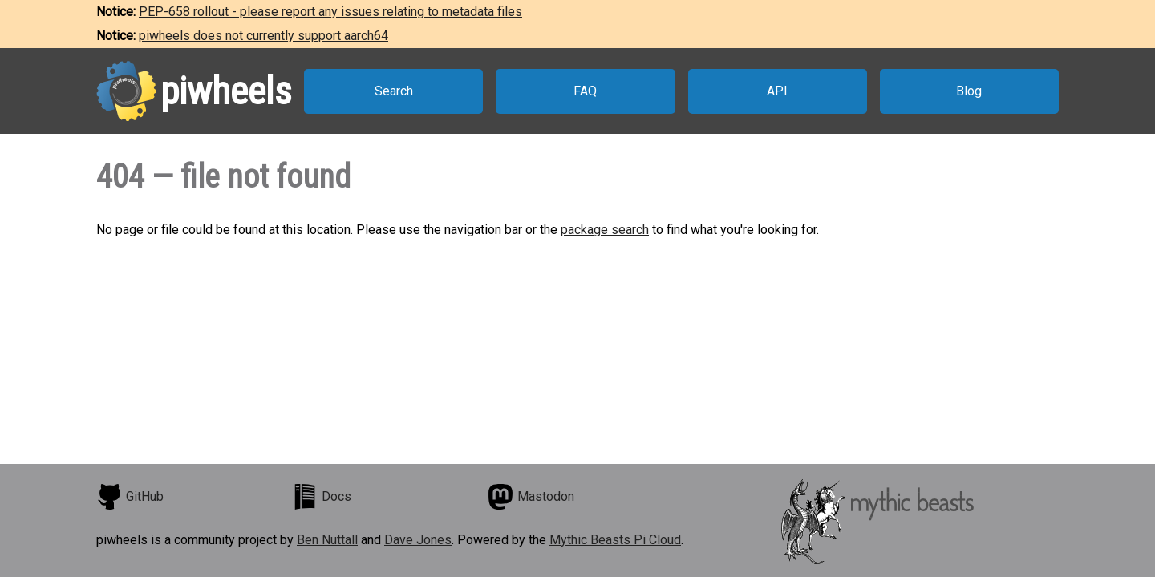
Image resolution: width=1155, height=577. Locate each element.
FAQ (585, 91)
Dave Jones (418, 539)
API (777, 91)
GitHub (130, 497)
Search (394, 91)
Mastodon (531, 497)
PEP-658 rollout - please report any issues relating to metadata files (330, 11)
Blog (969, 91)
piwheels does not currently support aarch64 (263, 35)
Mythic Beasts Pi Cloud (615, 539)
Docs (321, 497)
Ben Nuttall (327, 539)
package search (605, 229)
